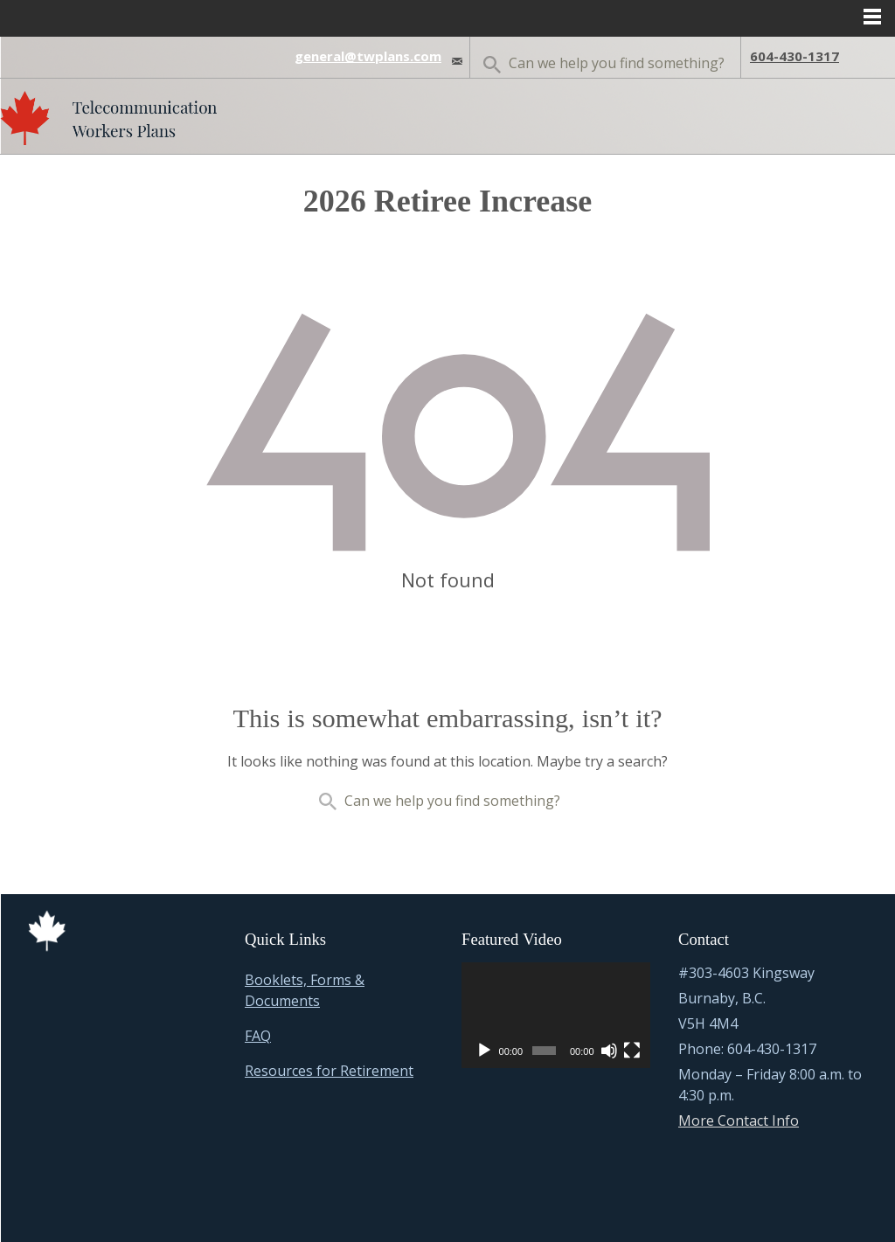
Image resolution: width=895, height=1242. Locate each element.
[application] (555, 1015)
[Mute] (609, 1050)
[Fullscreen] (632, 1050)
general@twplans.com (368, 56)
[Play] (484, 1050)
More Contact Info (738, 1120)
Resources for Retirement (329, 1070)
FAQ (258, 1035)
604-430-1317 (794, 56)
